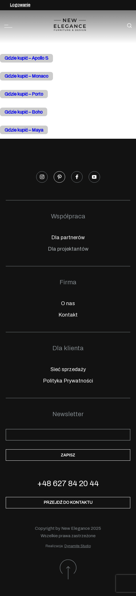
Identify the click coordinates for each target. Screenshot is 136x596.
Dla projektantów (68, 249)
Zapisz (68, 455)
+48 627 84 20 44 (68, 483)
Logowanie (20, 5)
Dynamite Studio (77, 546)
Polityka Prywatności (68, 381)
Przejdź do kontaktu (68, 502)
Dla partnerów (68, 237)
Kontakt (68, 315)
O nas (68, 303)
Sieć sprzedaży (68, 369)
